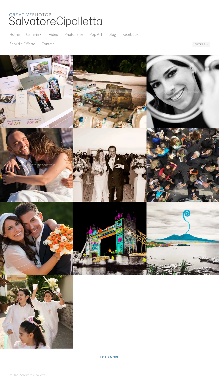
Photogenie (74, 35)
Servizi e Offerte (22, 44)
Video (53, 35)
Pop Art (96, 35)
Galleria (32, 35)
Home (14, 35)
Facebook (131, 35)
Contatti (48, 44)
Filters (200, 44)
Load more (109, 357)
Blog (112, 35)
